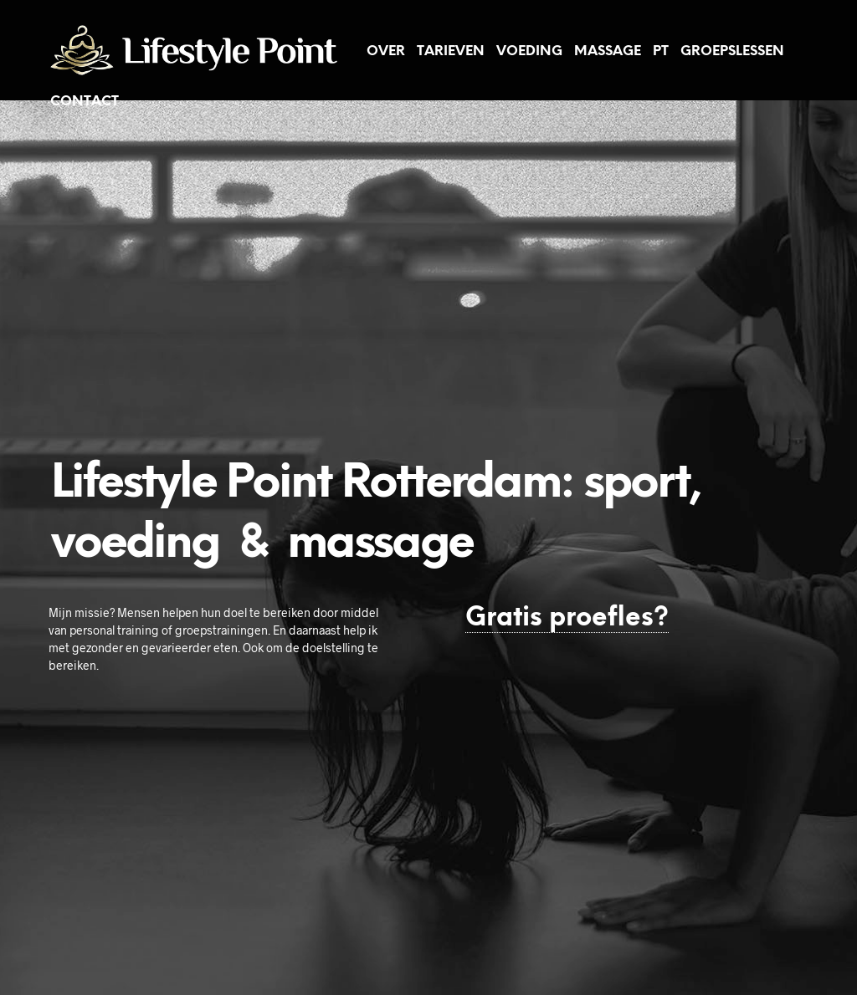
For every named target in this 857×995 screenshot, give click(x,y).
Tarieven (451, 51)
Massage (607, 51)
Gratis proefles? (567, 618)
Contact (84, 101)
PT (661, 51)
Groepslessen (732, 51)
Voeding (529, 51)
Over (386, 51)
